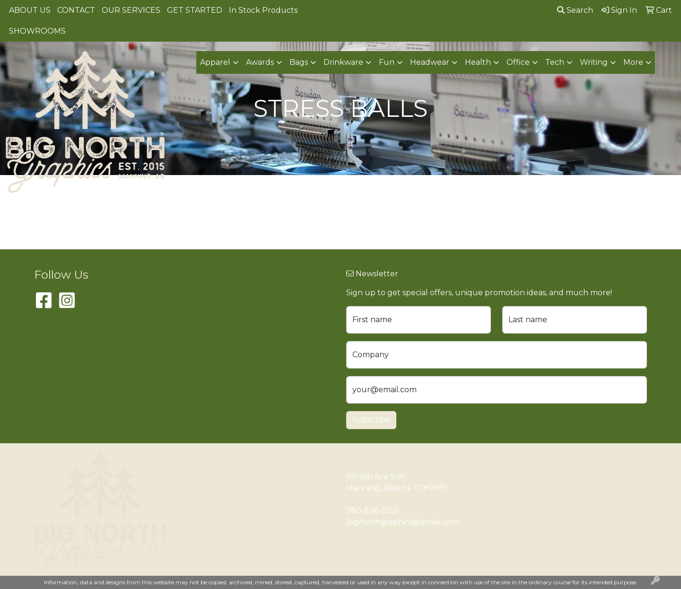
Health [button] (478, 62)
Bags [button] (298, 62)
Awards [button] (260, 62)
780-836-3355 (372, 510)
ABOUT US (30, 10)
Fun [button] (386, 62)
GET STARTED (194, 10)
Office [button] (518, 62)
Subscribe (371, 419)
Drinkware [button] (343, 62)
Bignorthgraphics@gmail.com (402, 522)
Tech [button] (554, 62)
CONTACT (76, 10)
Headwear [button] (429, 62)
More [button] (633, 62)
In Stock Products (263, 10)
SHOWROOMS (37, 30)
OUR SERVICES (131, 10)
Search (575, 10)
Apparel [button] (215, 62)
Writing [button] (594, 62)
